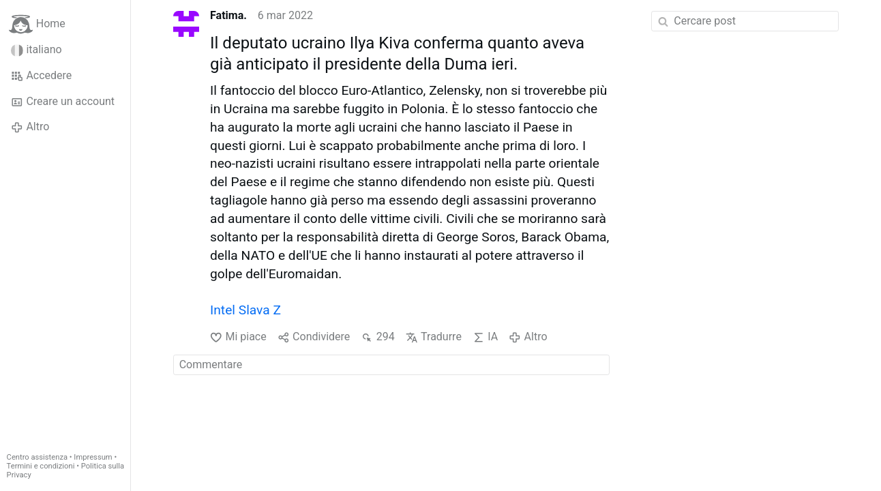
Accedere (41, 76)
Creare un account (63, 101)
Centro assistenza (37, 457)
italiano (36, 50)
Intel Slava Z (245, 310)
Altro (30, 127)
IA (485, 337)
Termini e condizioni (41, 466)
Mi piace (238, 337)
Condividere (314, 337)
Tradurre (434, 337)
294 (377, 337)
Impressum (93, 457)
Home (37, 24)
